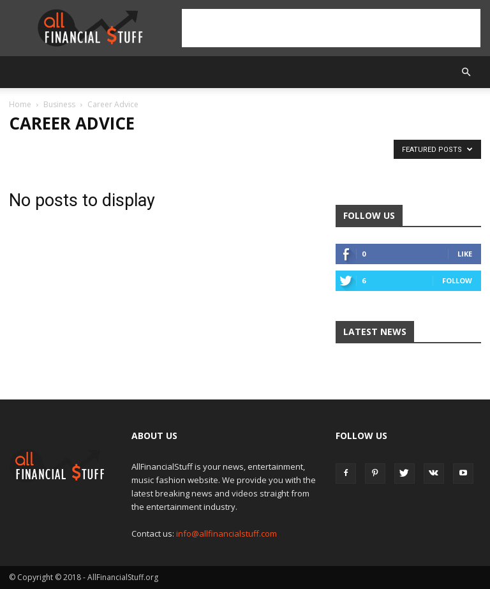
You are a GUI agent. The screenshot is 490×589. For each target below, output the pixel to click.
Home (20, 104)
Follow (457, 280)
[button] (465, 72)
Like (464, 253)
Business (59, 104)
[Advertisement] (331, 28)
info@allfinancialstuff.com (226, 533)
